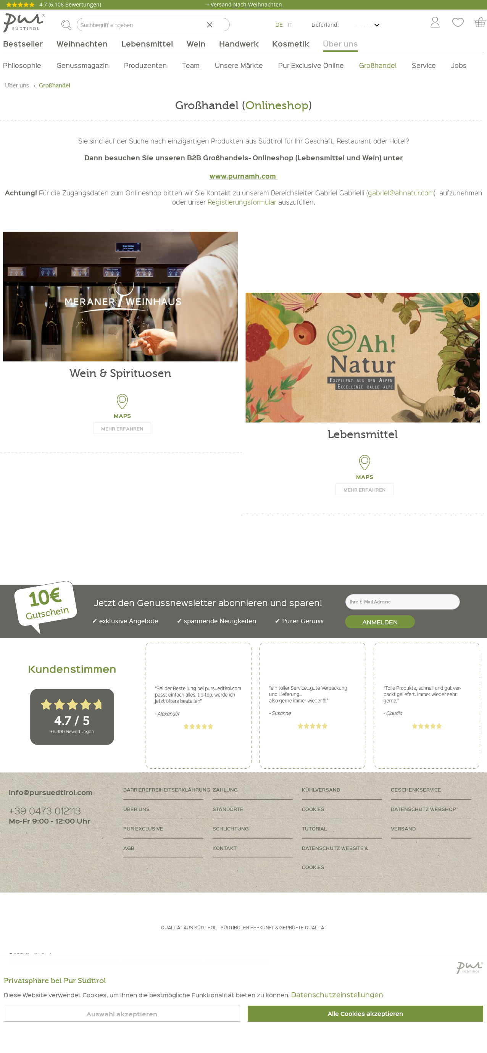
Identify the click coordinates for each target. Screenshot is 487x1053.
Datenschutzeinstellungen (337, 994)
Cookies (313, 809)
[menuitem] (434, 23)
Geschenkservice (416, 789)
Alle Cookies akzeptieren (365, 1013)
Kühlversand (321, 789)
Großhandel (378, 65)
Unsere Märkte (239, 65)
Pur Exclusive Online (311, 65)
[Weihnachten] (82, 43)
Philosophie (22, 65)
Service (424, 65)
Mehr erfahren (122, 429)
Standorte (228, 809)
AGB (128, 848)
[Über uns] (337, 43)
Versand (403, 828)
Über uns (136, 809)
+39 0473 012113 (45, 810)
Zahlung (225, 789)
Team (191, 65)
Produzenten (145, 65)
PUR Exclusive (143, 828)
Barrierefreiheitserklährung (166, 789)
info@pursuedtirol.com (50, 792)
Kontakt (225, 848)
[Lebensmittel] (147, 43)
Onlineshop (276, 105)
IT (290, 24)
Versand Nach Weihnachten (246, 4)
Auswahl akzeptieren (121, 1013)
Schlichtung (231, 828)
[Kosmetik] (290, 43)
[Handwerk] (238, 43)
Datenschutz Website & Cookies (335, 857)
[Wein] (196, 43)
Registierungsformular (242, 202)
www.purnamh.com (244, 176)
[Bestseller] (26, 43)
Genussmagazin (82, 65)
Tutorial (314, 828)
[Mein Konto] (435, 23)
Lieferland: (325, 24)
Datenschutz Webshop (423, 809)
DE (279, 24)
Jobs (459, 65)
